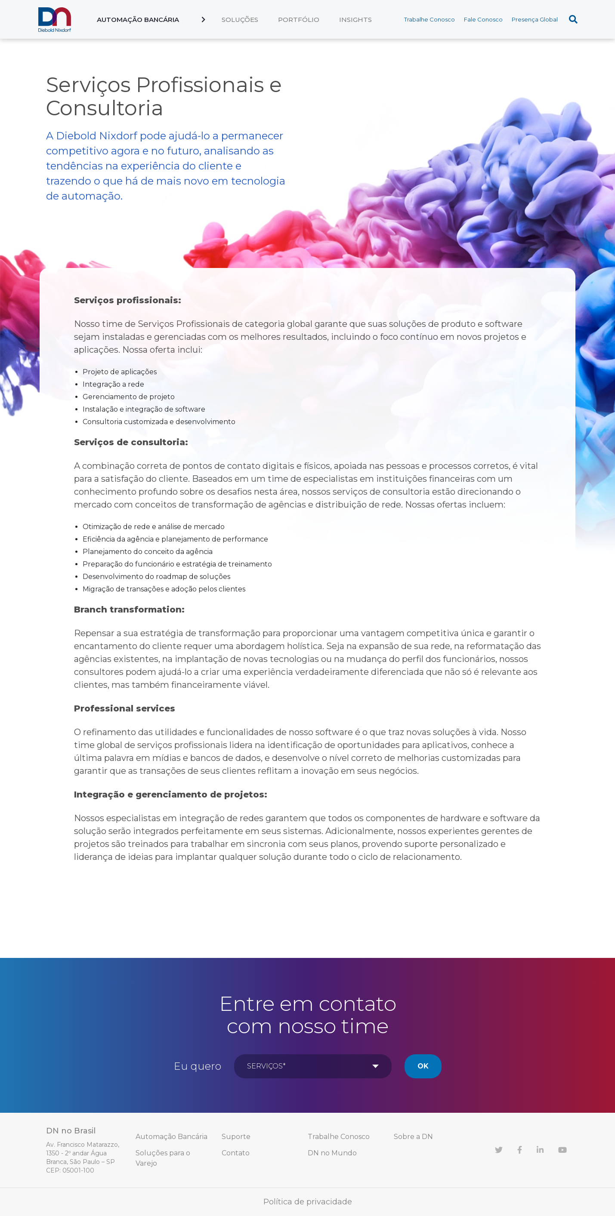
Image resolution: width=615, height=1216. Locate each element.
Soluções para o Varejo (163, 1158)
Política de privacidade (307, 1202)
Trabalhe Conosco (429, 19)
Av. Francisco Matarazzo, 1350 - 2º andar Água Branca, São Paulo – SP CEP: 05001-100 (82, 1157)
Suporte (236, 1137)
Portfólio (298, 19)
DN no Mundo (332, 1153)
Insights (355, 19)
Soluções (240, 19)
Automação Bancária (138, 19)
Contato (236, 1153)
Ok (423, 1066)
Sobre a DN (413, 1137)
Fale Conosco (483, 19)
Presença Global (535, 19)
